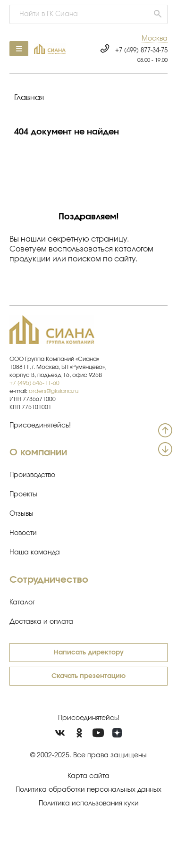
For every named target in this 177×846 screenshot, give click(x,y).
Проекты (23, 494)
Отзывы (21, 514)
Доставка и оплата (41, 622)
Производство (32, 475)
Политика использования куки (89, 803)
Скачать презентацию (88, 676)
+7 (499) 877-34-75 (141, 51)
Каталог (22, 602)
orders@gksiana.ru (53, 391)
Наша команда (34, 552)
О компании (38, 452)
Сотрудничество (48, 580)
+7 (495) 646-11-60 (34, 383)
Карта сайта (88, 776)
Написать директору (89, 652)
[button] (155, 38)
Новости (23, 533)
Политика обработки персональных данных (88, 790)
